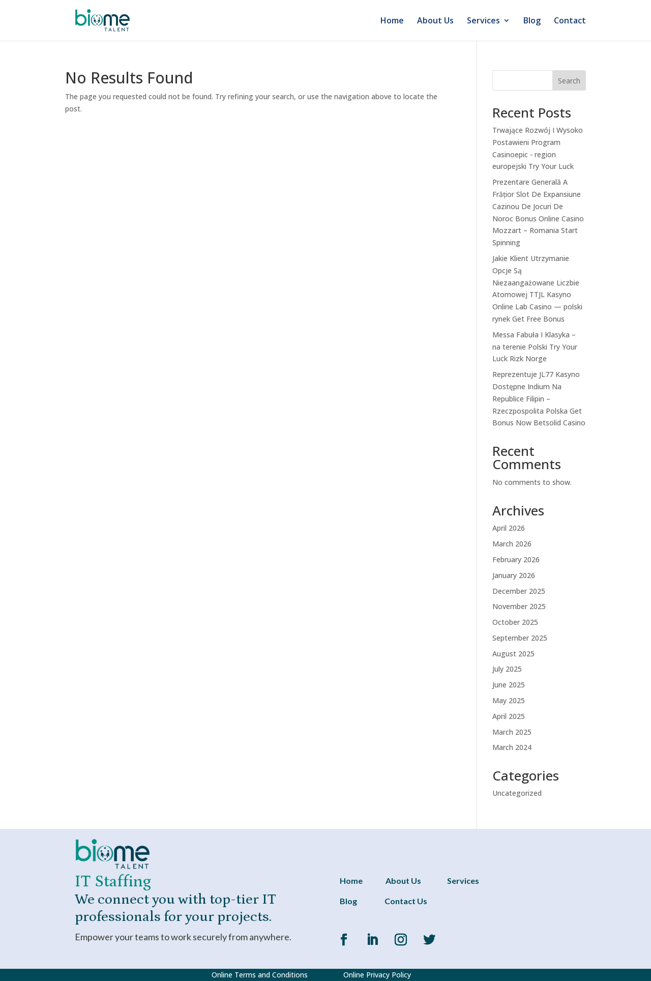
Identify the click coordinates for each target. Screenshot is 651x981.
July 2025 (507, 669)
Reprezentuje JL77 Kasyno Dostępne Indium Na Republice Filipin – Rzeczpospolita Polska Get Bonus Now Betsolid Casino (538, 398)
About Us (435, 21)
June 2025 (508, 684)
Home (392, 21)
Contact (570, 21)
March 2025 (511, 732)
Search (569, 80)
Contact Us (405, 901)
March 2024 (511, 747)
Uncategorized (517, 793)
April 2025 (508, 716)
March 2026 (511, 544)
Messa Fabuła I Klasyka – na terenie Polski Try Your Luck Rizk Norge (534, 347)
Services (483, 21)
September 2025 (519, 638)
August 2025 (513, 653)
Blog (532, 21)
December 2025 (518, 591)
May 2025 (508, 700)
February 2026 (516, 559)
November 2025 (519, 606)
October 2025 (515, 622)
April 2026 (508, 528)
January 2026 (513, 575)
